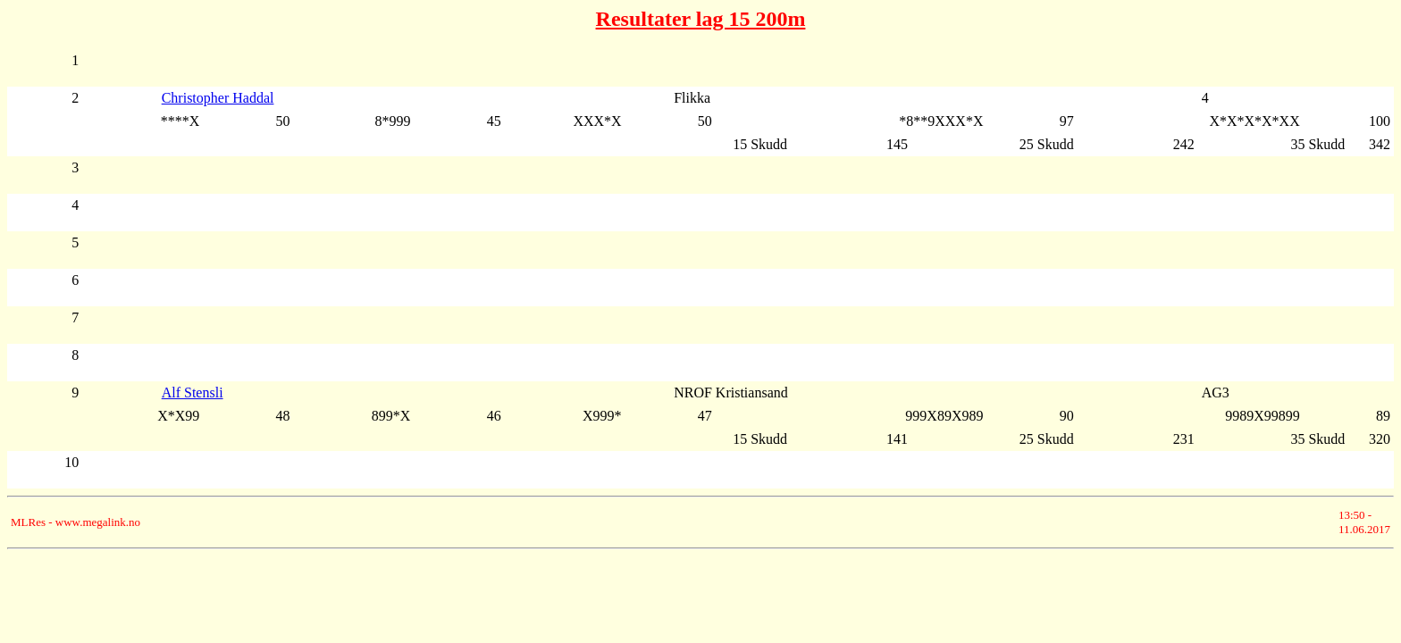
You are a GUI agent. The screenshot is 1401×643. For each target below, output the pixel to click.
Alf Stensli (192, 392)
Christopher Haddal (218, 97)
